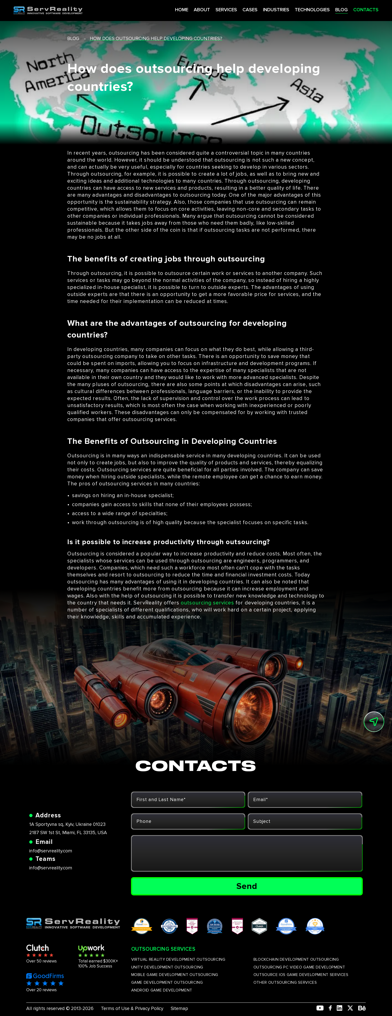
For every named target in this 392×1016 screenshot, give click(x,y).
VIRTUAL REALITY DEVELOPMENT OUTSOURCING (178, 959)
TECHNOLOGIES (300, 10)
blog (73, 39)
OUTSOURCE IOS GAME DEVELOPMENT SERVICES (301, 974)
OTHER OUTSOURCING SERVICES (285, 982)
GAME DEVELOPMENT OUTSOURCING (167, 982)
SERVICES (211, 10)
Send (246, 886)
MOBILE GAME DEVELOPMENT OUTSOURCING (174, 974)
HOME (166, 10)
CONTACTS (354, 10)
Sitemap (179, 1008)
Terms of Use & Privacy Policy (132, 1008)
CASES (235, 10)
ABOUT (186, 10)
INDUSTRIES (262, 10)
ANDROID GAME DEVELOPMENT (161, 990)
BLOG (330, 10)
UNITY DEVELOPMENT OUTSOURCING (167, 967)
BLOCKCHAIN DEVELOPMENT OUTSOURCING (296, 959)
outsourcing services (207, 603)
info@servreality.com (50, 851)
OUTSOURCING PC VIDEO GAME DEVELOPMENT (299, 967)
